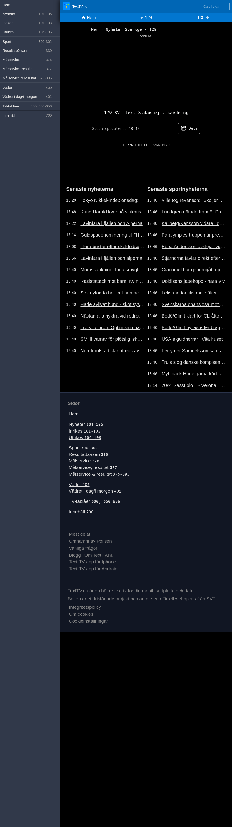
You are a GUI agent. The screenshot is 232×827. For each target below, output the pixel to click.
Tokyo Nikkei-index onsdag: (109, 200)
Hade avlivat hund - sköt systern (112, 304)
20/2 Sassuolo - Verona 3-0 (194, 385)
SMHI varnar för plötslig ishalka (112, 339)
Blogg (75, 555)
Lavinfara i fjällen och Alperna (111, 223)
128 (146, 17)
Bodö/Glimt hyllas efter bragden (194, 327)
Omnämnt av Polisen (90, 541)
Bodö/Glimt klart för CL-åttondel (194, 316)
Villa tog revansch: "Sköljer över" (194, 200)
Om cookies (81, 614)
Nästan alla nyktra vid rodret (109, 316)
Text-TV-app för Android (93, 568)
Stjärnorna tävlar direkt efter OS (194, 258)
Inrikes (84, 431)
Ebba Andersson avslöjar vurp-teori (194, 246)
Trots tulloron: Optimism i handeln (112, 327)
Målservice (84, 460)
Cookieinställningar (88, 621)
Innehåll (81, 511)
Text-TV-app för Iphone (92, 561)
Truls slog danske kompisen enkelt (194, 362)
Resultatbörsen (88, 454)
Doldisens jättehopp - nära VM (194, 281)
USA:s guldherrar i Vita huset (192, 339)
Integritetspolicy (85, 607)
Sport (83, 447)
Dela (189, 128)
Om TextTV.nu (98, 555)
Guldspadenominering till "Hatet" (112, 235)
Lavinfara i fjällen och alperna (111, 258)
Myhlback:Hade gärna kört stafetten (194, 373)
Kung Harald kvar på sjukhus (110, 211)
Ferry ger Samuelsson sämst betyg (194, 350)
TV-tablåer (94, 501)
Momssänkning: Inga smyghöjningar (112, 269)
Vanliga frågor (83, 548)
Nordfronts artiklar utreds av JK (112, 350)
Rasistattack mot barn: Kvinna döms (112, 281)
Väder (79, 484)
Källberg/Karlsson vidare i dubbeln (194, 223)
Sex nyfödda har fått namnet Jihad (112, 292)
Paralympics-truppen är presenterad (194, 235)
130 (203, 17)
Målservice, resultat (93, 467)
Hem (89, 17)
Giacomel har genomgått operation (194, 269)
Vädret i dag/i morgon (95, 491)
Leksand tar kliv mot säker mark (194, 292)
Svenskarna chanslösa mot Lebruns (194, 304)
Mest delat (79, 534)
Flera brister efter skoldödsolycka (112, 246)
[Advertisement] (146, 72)
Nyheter (86, 424)
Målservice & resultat (99, 474)
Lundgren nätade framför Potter (194, 211)
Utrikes (85, 437)
